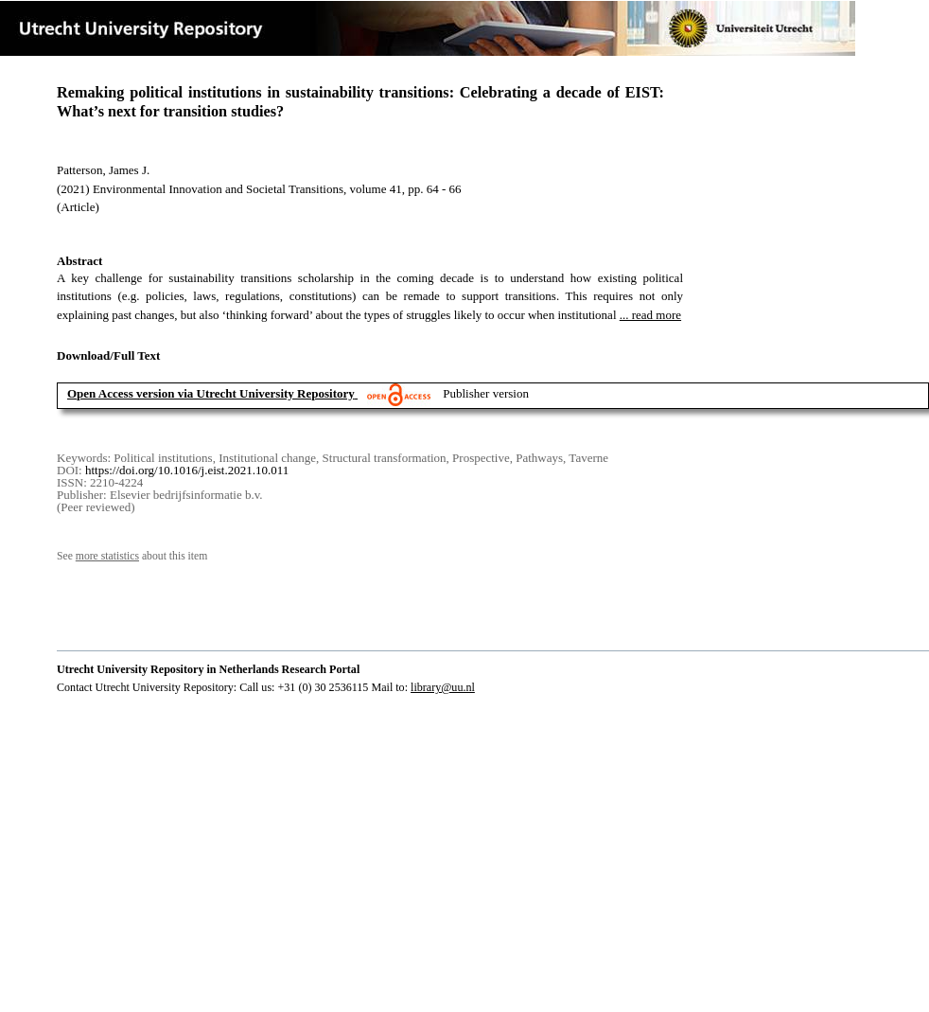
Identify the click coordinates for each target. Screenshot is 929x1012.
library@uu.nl (443, 687)
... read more (650, 315)
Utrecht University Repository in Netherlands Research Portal (208, 669)
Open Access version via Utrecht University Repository (211, 393)
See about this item (132, 556)
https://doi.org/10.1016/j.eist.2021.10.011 (187, 470)
